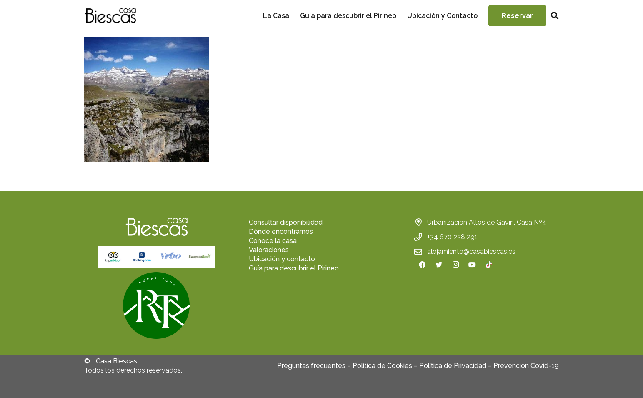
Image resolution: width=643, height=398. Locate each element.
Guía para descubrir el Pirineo (294, 268)
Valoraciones (269, 250)
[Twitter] (438, 264)
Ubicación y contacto (282, 259)
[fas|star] (156, 306)
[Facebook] (422, 264)
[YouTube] (472, 264)
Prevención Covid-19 (526, 366)
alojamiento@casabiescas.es (471, 251)
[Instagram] (455, 264)
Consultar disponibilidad (286, 222)
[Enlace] (110, 15)
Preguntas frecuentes (311, 366)
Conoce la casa (273, 241)
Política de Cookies (382, 366)
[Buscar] (554, 15)
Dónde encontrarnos (281, 231)
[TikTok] (488, 264)
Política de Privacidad (452, 366)
